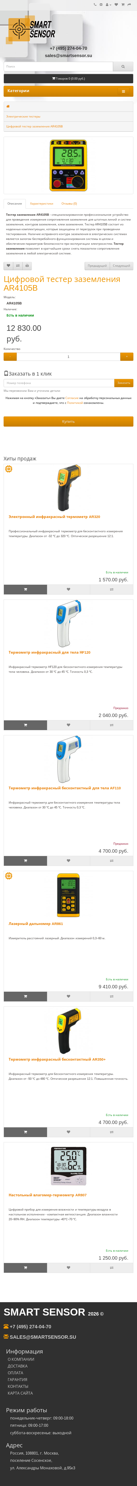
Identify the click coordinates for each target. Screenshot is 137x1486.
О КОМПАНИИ (21, 1359)
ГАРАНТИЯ (17, 1380)
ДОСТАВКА (17, 1366)
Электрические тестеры (23, 116)
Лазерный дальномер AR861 (36, 924)
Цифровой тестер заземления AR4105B (34, 126)
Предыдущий (97, 265)
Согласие (72, 398)
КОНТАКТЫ (18, 1386)
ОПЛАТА (15, 1373)
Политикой (75, 403)
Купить (68, 421)
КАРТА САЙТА (20, 1393)
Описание (14, 203)
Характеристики (41, 203)
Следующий (121, 265)
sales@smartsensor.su (68, 55)
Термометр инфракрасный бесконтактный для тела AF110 (65, 788)
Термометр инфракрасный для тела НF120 (49, 652)
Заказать (123, 382)
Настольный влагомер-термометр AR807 (48, 1195)
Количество (12, 349)
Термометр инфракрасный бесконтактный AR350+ (57, 1059)
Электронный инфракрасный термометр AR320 (54, 517)
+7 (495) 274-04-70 (68, 48)
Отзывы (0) (69, 203)
